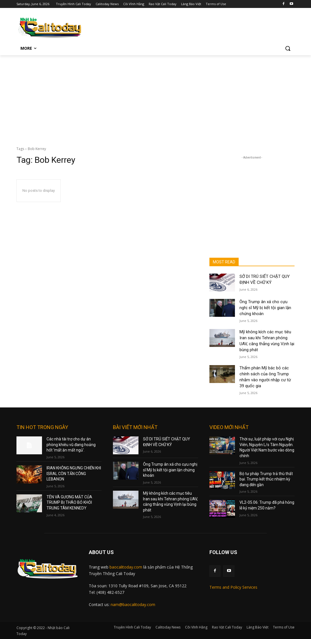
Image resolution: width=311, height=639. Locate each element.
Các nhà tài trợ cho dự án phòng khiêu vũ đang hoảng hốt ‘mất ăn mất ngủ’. (71, 444)
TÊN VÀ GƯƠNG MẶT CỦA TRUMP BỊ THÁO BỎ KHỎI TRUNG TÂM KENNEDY (69, 502)
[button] (288, 48)
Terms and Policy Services (233, 587)
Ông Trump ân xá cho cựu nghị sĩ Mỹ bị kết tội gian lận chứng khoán (265, 307)
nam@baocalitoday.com (133, 604)
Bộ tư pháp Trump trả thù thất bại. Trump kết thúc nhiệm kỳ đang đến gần (266, 479)
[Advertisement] (155, 98)
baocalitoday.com (126, 567)
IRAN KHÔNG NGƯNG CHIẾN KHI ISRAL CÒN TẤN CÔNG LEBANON (74, 473)
